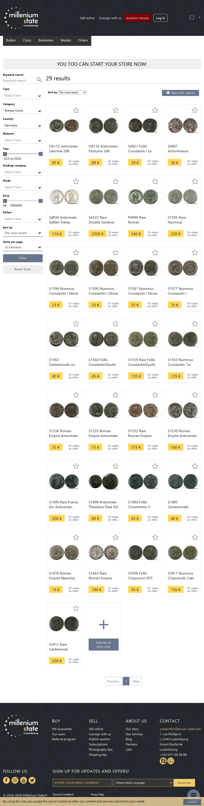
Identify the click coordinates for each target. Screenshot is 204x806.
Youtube (23, 780)
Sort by (8, 227)
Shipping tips (98, 754)
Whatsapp (170, 761)
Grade (7, 180)
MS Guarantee (62, 729)
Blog (129, 739)
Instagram (15, 780)
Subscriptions (98, 744)
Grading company (14, 165)
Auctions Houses (137, 18)
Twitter (32, 780)
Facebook (6, 780)
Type (6, 89)
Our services (134, 734)
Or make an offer (74, 162)
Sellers (7, 212)
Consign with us (110, 18)
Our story (132, 729)
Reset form (23, 269)
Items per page (13, 241)
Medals (66, 40)
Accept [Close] (192, 802)
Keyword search (13, 74)
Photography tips (101, 749)
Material (8, 133)
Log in (160, 18)
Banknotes (46, 40)
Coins (27, 40)
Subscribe (184, 782)
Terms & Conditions (63, 794)
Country (8, 118)
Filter (23, 258)
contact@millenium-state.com (180, 729)
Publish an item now (103, 645)
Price (6, 195)
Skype (163, 761)
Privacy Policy (97, 794)
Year (6, 148)
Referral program (64, 739)
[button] (23, 95)
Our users (59, 734)
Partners (131, 744)
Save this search (183, 92)
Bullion (11, 40)
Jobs (129, 749)
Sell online (87, 18)
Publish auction (99, 739)
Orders (83, 40)
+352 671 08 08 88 (173, 754)
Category (9, 104)
